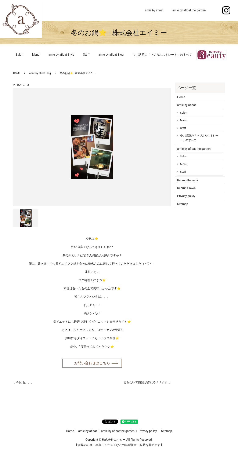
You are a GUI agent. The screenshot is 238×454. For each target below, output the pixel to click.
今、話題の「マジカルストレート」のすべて (162, 54)
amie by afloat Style (61, 54)
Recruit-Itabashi (187, 180)
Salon (19, 54)
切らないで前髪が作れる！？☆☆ (145, 382)
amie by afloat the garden (189, 10)
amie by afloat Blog (110, 54)
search (214, 10)
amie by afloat (154, 10)
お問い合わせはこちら (92, 363)
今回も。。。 (25, 382)
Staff (86, 54)
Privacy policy (186, 196)
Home (132, 10)
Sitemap (182, 204)
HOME (16, 73)
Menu (35, 54)
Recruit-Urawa (186, 188)
